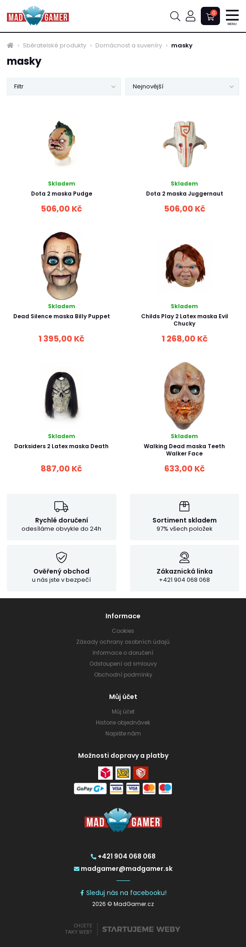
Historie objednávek (123, 722)
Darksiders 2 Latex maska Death (61, 446)
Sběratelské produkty (54, 45)
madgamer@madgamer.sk (123, 868)
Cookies (123, 631)
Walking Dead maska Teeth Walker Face (184, 449)
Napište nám (123, 733)
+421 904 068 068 (123, 856)
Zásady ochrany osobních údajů (123, 642)
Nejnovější (148, 86)
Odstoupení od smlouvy (123, 664)
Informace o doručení (123, 653)
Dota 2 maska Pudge (61, 193)
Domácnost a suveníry (128, 45)
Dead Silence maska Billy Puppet (61, 316)
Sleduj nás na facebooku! (123, 892)
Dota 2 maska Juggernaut (184, 193)
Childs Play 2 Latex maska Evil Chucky (184, 319)
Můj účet (123, 711)
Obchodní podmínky (123, 674)
